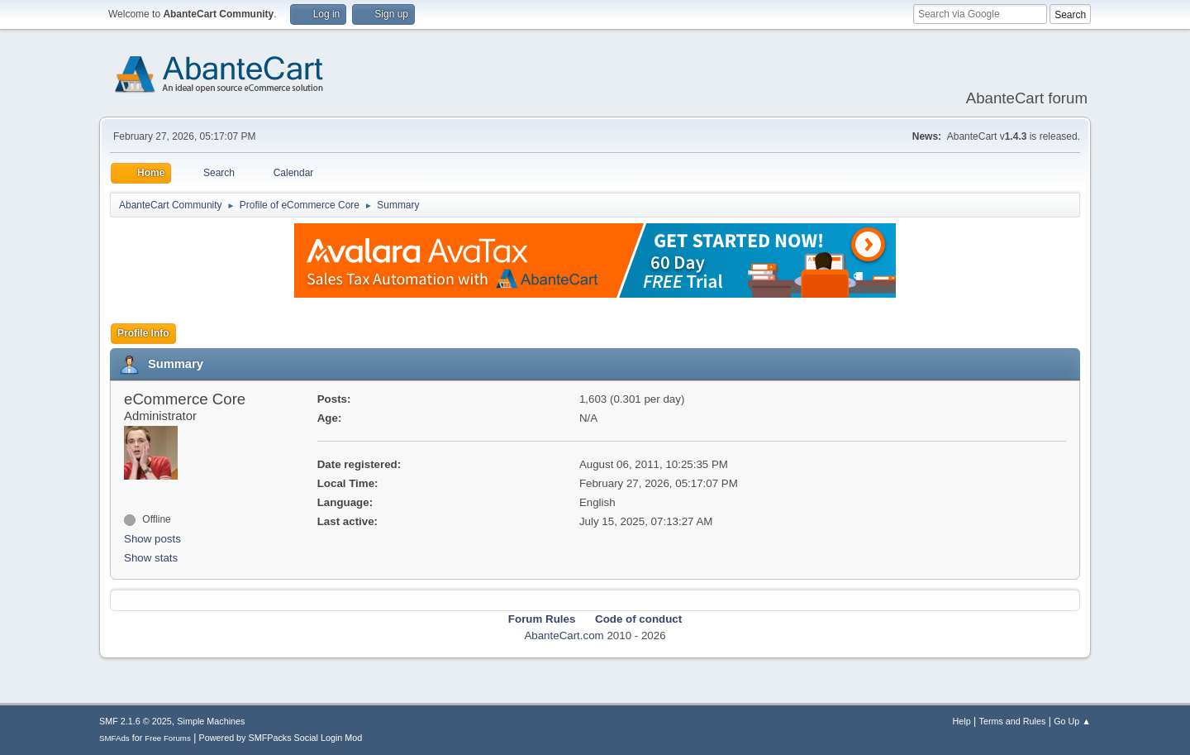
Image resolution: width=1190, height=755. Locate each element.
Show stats (151, 558)
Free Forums (168, 738)
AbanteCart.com (563, 635)
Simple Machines (211, 721)
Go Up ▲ (1072, 721)
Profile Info (143, 333)
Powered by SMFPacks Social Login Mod (281, 738)
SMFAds (114, 738)
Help (962, 721)
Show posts (152, 539)
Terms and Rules (1012, 721)
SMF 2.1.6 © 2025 (135, 721)
